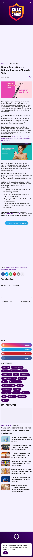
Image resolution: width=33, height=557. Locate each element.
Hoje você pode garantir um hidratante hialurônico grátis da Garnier (20, 479)
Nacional (16, 393)
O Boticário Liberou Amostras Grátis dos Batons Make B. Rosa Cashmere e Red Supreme (16, 138)
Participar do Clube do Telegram (16, 223)
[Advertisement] (16, 44)
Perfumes (25, 393)
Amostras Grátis (14, 63)
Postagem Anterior (7, 301)
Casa (16, 374)
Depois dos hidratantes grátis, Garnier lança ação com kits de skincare (21, 439)
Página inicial (5, 63)
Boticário (23, 371)
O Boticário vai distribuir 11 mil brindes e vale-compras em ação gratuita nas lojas (21, 447)
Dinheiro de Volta (15, 382)
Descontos (22, 378)
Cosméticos (4, 269)
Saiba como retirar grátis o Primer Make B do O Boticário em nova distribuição (16, 430)
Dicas (4, 382)
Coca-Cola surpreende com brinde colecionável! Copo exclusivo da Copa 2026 (20, 455)
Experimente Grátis (8, 385)
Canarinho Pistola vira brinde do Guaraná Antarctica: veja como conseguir (21, 463)
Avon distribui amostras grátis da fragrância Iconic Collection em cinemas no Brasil (21, 471)
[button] (3, 2)
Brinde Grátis (23, 267)
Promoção (12, 396)
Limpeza (17, 389)
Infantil (20, 385)
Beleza (17, 267)
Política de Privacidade (9, 549)
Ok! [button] (5, 553)
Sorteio (5, 400)
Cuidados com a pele (9, 378)
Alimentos (6, 367)
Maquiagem (12, 269)
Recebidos (22, 396)
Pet (4, 396)
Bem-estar (14, 371)
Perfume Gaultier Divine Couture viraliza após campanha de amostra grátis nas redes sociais (20, 488)
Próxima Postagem (26, 301)
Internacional (6, 389)
